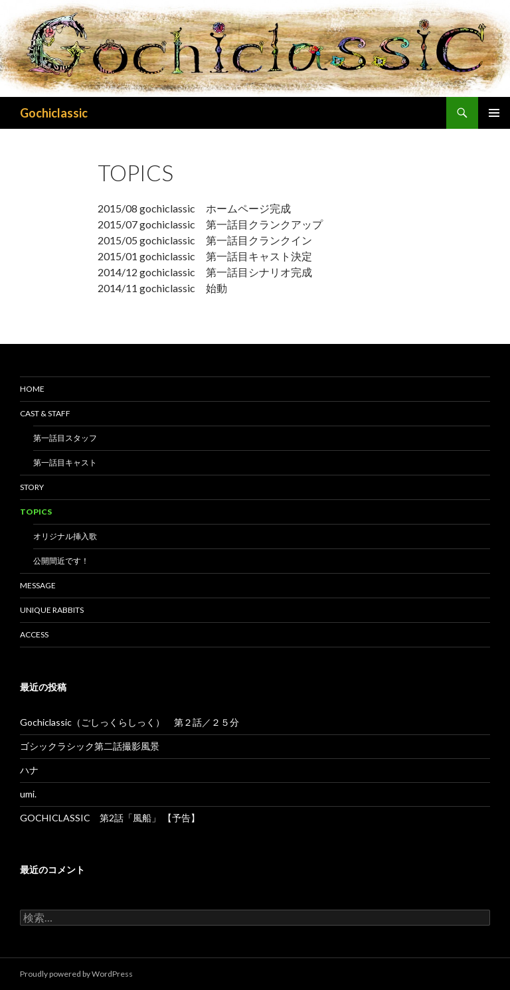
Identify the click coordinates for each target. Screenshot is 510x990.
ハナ (29, 770)
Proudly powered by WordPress (76, 974)
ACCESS (34, 634)
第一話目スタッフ (65, 438)
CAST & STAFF (45, 413)
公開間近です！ (61, 561)
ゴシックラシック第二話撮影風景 (89, 746)
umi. (28, 793)
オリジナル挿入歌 (65, 536)
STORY (32, 487)
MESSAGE (38, 585)
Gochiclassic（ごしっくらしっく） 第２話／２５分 (129, 722)
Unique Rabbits (52, 610)
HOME (32, 389)
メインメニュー (494, 113)
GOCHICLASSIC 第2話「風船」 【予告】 (110, 817)
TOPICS (36, 512)
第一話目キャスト (65, 462)
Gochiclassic (54, 113)
